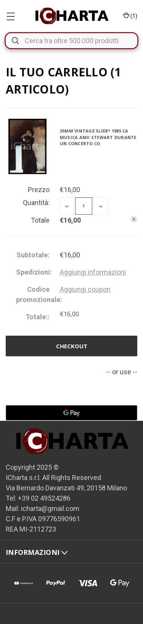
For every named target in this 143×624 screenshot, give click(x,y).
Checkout (71, 346)
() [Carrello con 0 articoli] (130, 16)
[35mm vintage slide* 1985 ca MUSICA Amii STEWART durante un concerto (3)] (83, 206)
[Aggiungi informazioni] (93, 272)
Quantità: (36, 203)
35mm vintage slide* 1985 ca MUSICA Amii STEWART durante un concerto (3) (98, 137)
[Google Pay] (71, 412)
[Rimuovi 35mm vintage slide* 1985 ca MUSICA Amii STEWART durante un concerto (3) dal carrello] (133, 219)
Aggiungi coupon (85, 289)
